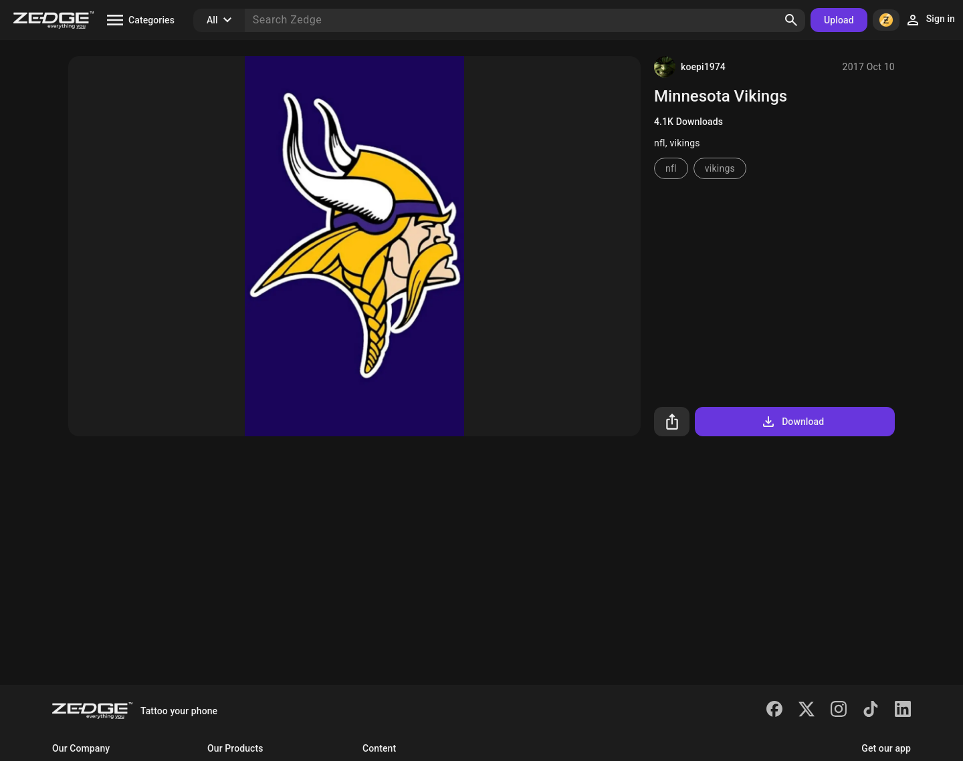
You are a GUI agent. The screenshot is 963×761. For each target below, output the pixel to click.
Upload (839, 20)
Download (792, 422)
